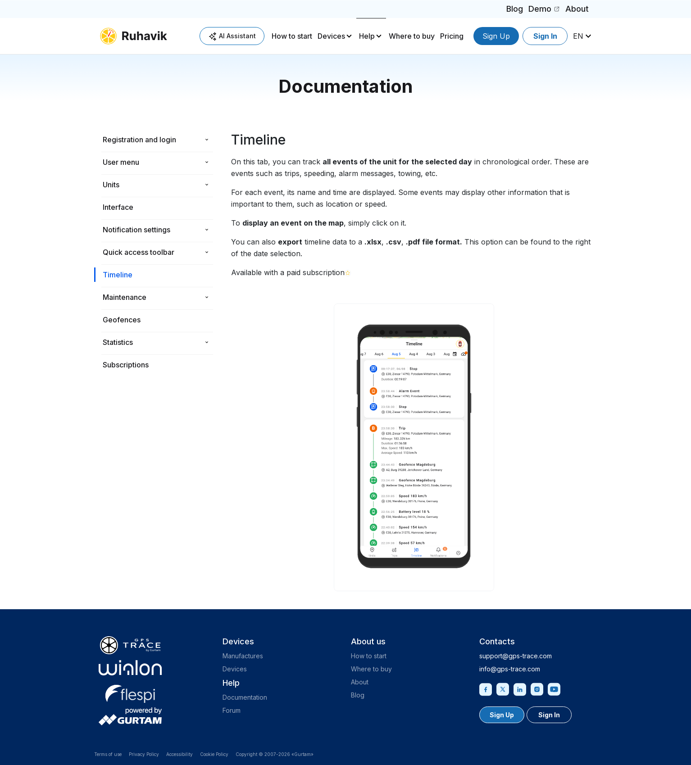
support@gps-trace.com (515, 656)
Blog (514, 9)
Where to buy (412, 36)
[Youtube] (554, 688)
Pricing (452, 36)
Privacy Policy (144, 754)
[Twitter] (502, 688)
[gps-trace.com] (130, 645)
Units (111, 184)
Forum (232, 710)
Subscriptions (126, 364)
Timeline (117, 274)
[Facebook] (485, 688)
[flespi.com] (130, 692)
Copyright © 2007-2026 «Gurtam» (275, 754)
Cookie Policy (214, 754)
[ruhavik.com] (133, 36)
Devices (331, 36)
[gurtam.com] (130, 668)
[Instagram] (537, 688)
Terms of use (108, 754)
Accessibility (179, 754)
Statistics (118, 342)
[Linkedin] (520, 688)
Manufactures (243, 656)
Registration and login (139, 139)
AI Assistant (232, 36)
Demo (545, 10)
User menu (121, 162)
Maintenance (124, 297)
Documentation (245, 697)
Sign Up (496, 36)
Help (367, 36)
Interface (118, 207)
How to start (292, 36)
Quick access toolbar (138, 252)
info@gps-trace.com (509, 669)
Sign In (545, 36)
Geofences (122, 319)
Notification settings (136, 229)
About (577, 9)
